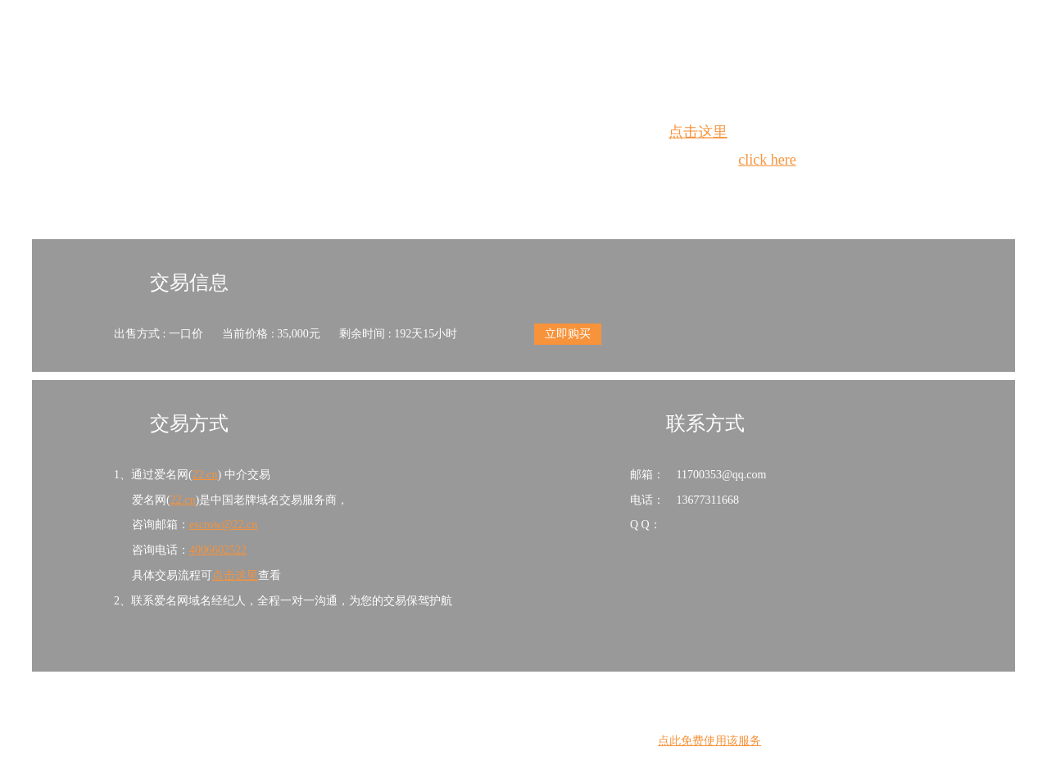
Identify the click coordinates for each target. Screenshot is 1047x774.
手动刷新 (568, 189)
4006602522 (218, 550)
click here (766, 160)
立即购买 (568, 334)
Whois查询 (482, 189)
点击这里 (698, 132)
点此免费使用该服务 (709, 741)
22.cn (205, 474)
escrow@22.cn (223, 524)
